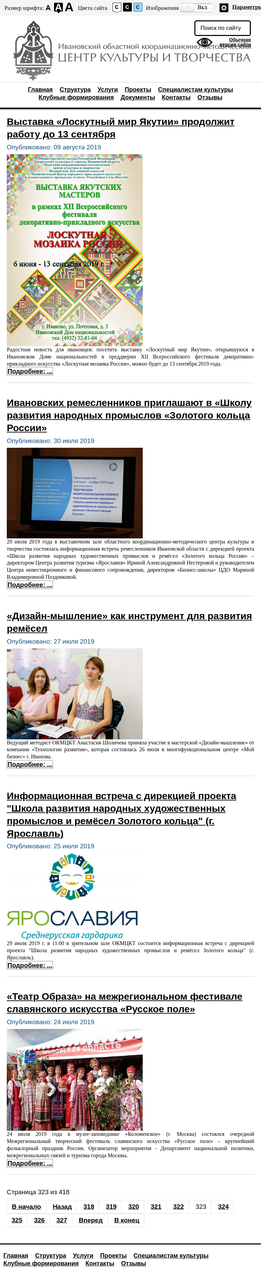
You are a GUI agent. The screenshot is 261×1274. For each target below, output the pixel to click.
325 (17, 1220)
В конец (126, 1220)
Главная (40, 89)
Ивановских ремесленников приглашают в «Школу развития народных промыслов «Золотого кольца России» (129, 415)
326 (39, 1220)
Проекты (138, 89)
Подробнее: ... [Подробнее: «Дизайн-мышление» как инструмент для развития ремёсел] (29, 764)
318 (89, 1206)
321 (156, 1206)
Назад (62, 1206)
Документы (138, 97)
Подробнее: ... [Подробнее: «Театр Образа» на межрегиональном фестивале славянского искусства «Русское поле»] (29, 1163)
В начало (26, 1206)
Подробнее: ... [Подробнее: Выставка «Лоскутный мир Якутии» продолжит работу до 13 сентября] (29, 371)
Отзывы (210, 97)
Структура (75, 89)
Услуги (108, 89)
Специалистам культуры (195, 89)
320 (133, 1206)
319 (111, 1206)
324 (223, 1206)
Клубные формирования (76, 97)
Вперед (91, 1220)
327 (61, 1220)
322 (178, 1206)
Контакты (176, 97)
